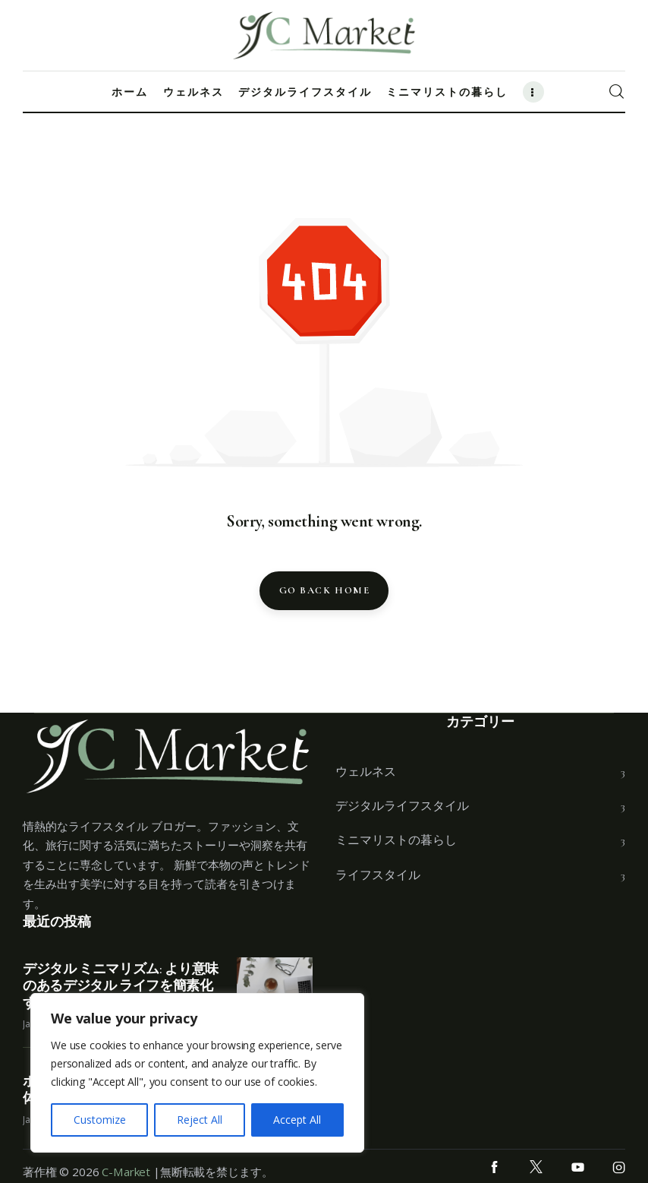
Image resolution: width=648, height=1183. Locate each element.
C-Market (126, 1171)
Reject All (199, 1119)
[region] (197, 1073)
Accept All (297, 1119)
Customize (100, 1119)
